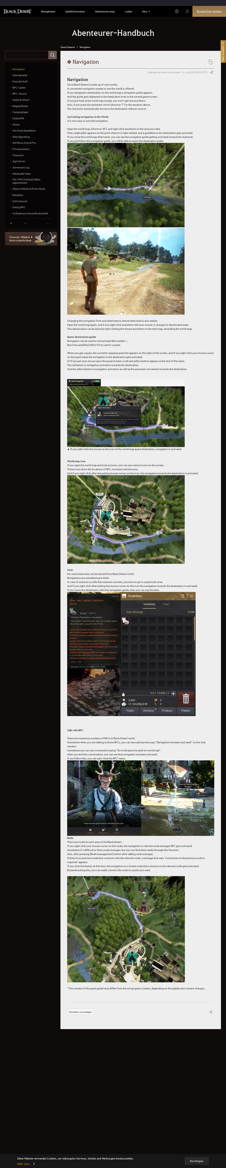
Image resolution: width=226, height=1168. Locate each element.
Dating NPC (18, 207)
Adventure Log (20, 167)
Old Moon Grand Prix (24, 142)
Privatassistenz (21, 149)
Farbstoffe (18, 118)
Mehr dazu (23, 1163)
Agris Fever (18, 161)
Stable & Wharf (20, 99)
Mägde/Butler (20, 106)
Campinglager (20, 112)
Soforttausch (19, 201)
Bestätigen (196, 1161)
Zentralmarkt (19, 75)
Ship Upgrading (21, 136)
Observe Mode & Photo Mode (28, 188)
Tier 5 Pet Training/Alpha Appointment (26, 181)
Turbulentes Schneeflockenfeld (30, 213)
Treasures (18, 155)
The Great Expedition (24, 130)
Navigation (18, 69)
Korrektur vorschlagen (80, 1011)
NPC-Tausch (19, 93)
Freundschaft (20, 81)
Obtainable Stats (21, 173)
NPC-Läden (19, 87)
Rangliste (17, 195)
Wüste (16, 124)
